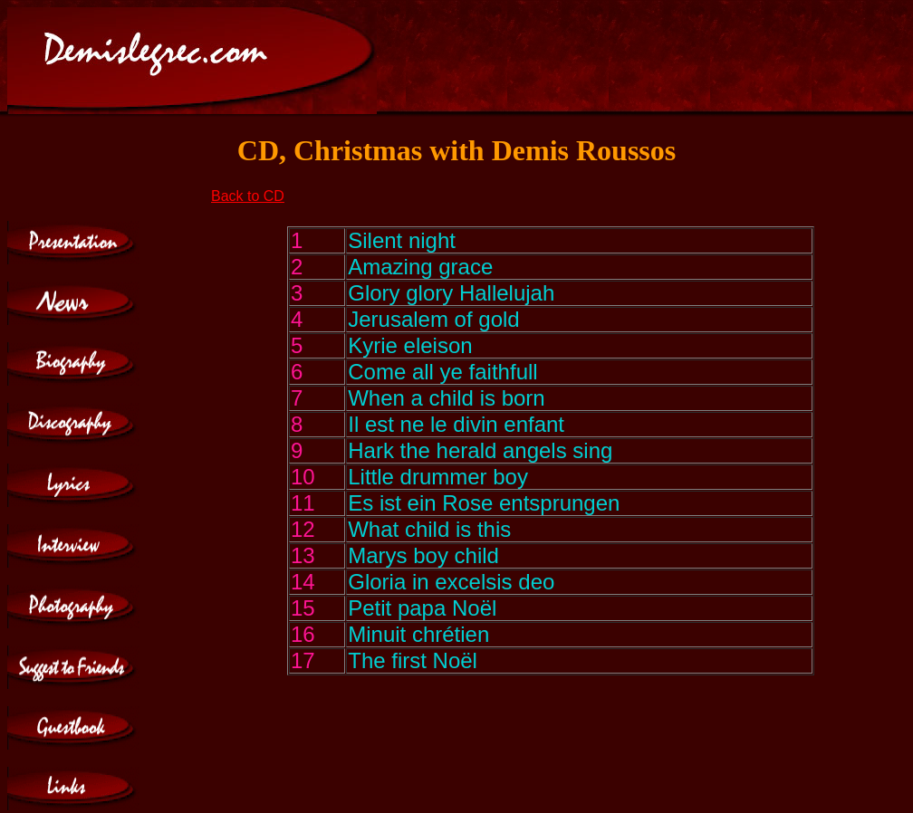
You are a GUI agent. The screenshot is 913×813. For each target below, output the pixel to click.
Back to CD (247, 196)
